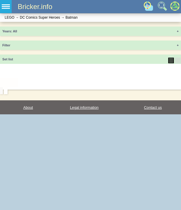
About (28, 107)
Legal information (84, 107)
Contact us (153, 107)
